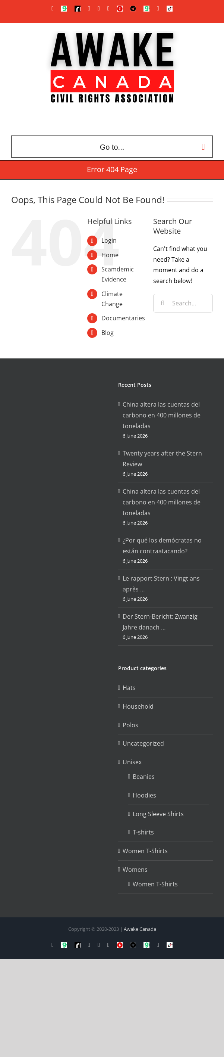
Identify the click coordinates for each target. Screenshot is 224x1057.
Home (110, 255)
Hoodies (144, 795)
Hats (129, 688)
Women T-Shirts (145, 851)
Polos (130, 725)
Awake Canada (140, 929)
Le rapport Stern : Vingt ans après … (161, 583)
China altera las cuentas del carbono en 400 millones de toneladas (162, 415)
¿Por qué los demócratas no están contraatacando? (162, 545)
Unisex (132, 762)
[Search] (162, 303)
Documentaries (123, 318)
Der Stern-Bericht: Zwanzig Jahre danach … (160, 621)
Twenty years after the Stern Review (162, 458)
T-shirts (143, 832)
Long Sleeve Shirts (158, 814)
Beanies (144, 776)
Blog (107, 333)
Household (138, 706)
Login (109, 240)
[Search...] (183, 303)
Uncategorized (143, 743)
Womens (135, 869)
